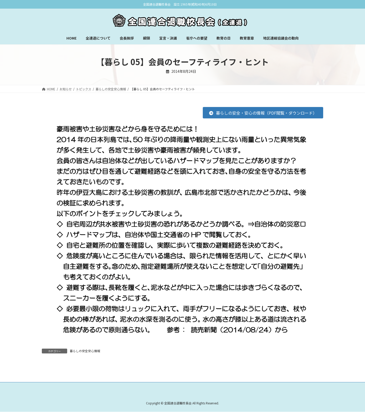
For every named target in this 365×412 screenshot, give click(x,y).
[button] (263, 112)
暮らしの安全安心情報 (85, 351)
